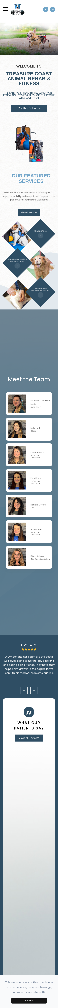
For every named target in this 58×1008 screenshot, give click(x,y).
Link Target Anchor (17, 396)
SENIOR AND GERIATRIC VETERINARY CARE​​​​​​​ (17, 261)
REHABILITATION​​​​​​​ (40, 231)
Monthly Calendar (29, 108)
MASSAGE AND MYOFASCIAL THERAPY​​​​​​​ (40, 291)
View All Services (29, 212)
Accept (29, 1000)
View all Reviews (29, 740)
